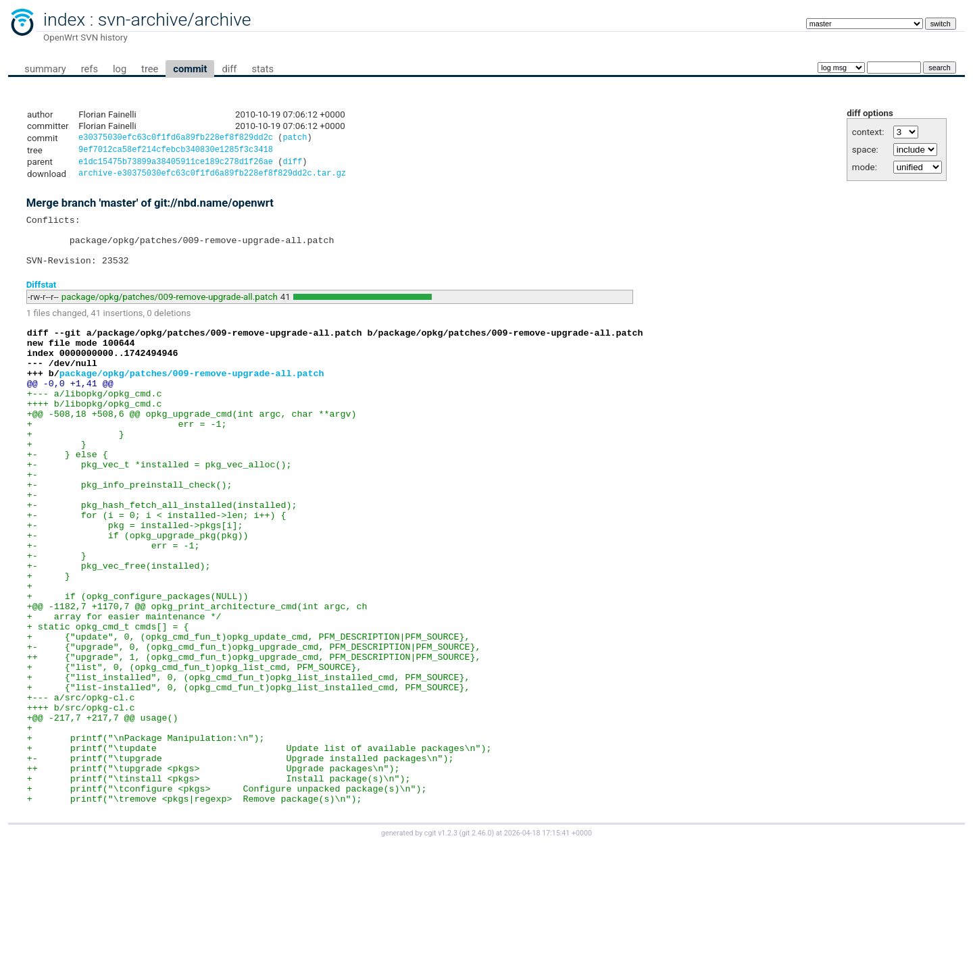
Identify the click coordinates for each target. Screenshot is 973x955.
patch (294, 139)
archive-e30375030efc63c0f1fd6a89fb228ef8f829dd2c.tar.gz (212, 178)
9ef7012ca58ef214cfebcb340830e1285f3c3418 (175, 151)
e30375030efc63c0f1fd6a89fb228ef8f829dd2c (175, 139)
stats (262, 69)
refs (89, 69)
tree (149, 69)
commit (190, 69)
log (119, 69)
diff (229, 69)
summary (45, 69)
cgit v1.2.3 (440, 942)
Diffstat (41, 299)
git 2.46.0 (476, 942)
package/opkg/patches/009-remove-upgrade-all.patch (169, 312)
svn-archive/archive (174, 19)
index (64, 19)
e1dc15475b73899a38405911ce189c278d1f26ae (175, 165)
